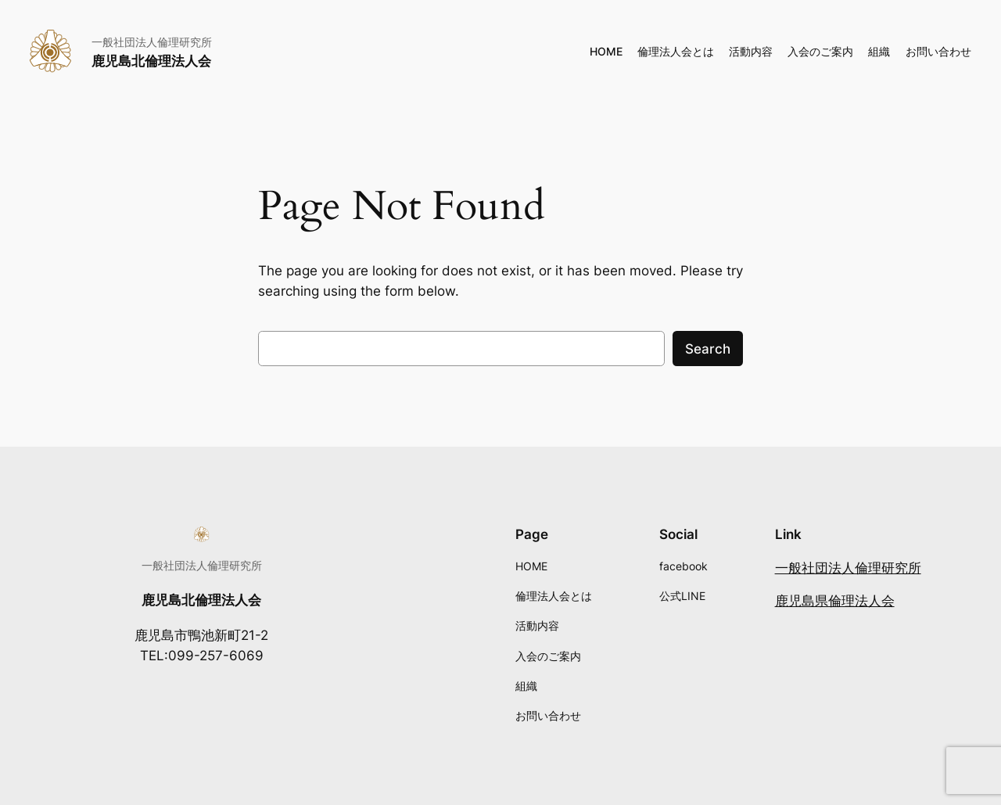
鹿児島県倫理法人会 (835, 601)
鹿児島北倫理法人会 (151, 61)
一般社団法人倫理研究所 (848, 568)
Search (707, 349)
